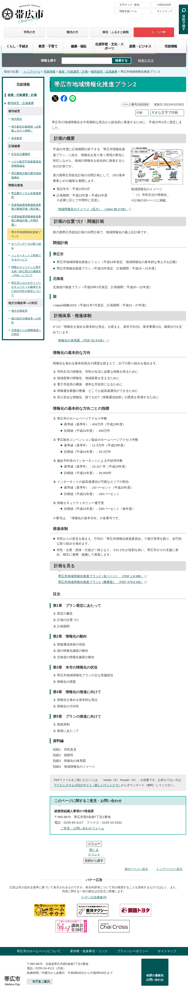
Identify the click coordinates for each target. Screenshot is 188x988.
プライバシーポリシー (132, 926)
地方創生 (16, 118)
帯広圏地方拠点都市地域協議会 (26, 175)
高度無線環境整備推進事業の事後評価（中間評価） (26, 220)
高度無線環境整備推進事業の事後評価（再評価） (26, 207)
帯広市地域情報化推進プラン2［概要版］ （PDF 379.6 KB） (102, 582)
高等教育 (16, 138)
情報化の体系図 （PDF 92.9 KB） (83, 340)
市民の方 (29, 32)
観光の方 (72, 32)
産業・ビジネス (140, 46)
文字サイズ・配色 (129, 4)
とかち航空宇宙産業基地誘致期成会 (26, 163)
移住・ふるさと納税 (115, 32)
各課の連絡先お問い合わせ (155, 953)
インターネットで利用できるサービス (26, 257)
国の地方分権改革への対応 (26, 320)
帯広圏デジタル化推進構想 (26, 195)
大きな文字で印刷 (164, 112)
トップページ (32, 71)
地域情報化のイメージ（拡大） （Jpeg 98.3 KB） (94, 209)
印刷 (139, 112)
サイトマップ (164, 11)
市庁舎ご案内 (41, 956)
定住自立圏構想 (20, 154)
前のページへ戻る (136, 844)
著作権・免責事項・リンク (88, 926)
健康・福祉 (79, 46)
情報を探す (48, 60)
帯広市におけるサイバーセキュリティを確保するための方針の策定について (26, 289)
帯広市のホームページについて (39, 926)
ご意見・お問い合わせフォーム (82, 828)
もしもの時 (158, 32)
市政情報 (170, 46)
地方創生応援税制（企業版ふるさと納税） (26, 128)
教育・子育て (48, 46)
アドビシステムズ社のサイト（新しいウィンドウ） (87, 785)
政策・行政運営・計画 (73, 71)
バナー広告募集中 (94, 872)
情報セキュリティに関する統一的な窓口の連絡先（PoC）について (26, 271)
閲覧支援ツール (128, 11)
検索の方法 (146, 60)
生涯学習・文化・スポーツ (109, 46)
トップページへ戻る (169, 844)
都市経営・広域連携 (104, 71)
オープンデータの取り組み (26, 245)
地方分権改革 (19, 310)
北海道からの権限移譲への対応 (26, 332)
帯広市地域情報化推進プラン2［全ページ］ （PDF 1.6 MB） (102, 576)
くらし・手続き (17, 46)
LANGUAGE (164, 4)
